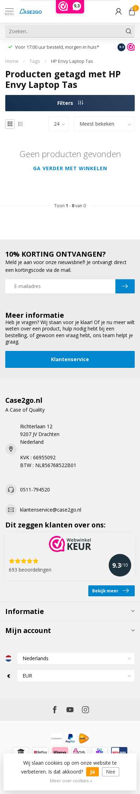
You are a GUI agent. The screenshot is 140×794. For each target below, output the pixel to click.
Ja (92, 771)
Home (12, 61)
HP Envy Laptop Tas (72, 61)
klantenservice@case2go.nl (50, 509)
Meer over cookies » (71, 781)
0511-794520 (35, 489)
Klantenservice (70, 359)
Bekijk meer (110, 590)
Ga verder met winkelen (70, 168)
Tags (35, 61)
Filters (70, 103)
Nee (110, 771)
